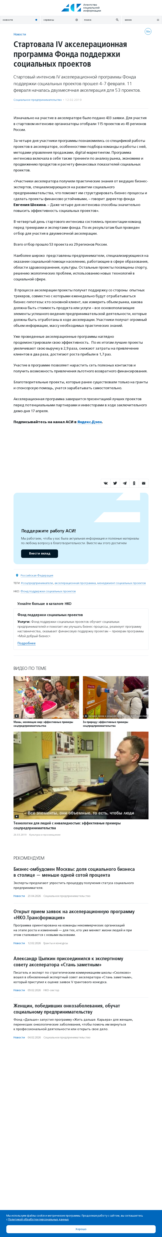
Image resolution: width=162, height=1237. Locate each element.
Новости (20, 34)
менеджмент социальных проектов (121, 583)
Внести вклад (39, 554)
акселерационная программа (75, 583)
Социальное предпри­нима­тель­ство (38, 100)
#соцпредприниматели (37, 583)
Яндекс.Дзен (89, 422)
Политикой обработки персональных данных (38, 1219)
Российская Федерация (37, 575)
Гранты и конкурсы (55, 943)
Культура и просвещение (45, 834)
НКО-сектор (51, 990)
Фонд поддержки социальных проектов (48, 591)
